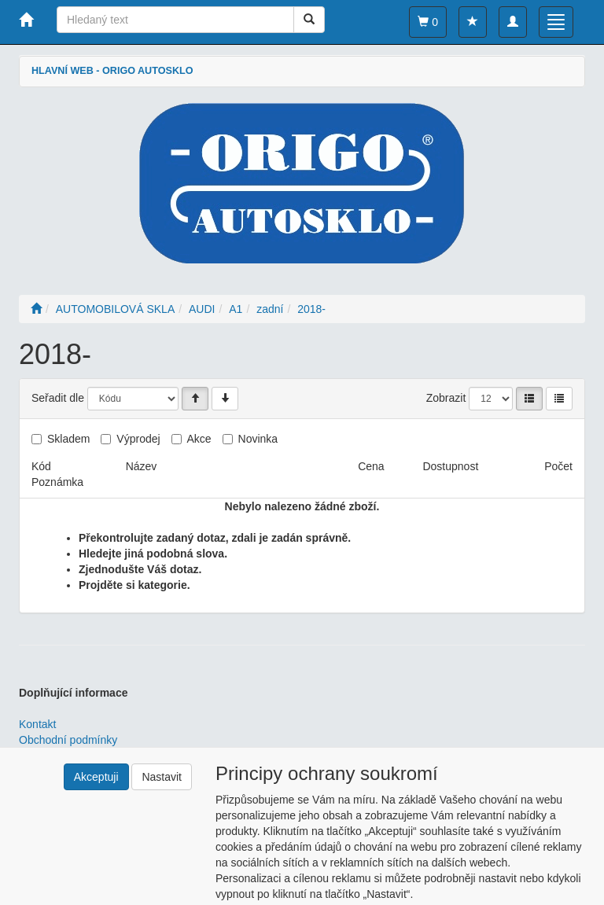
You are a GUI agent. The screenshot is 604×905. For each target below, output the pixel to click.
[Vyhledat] (309, 19)
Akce (199, 438)
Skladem (68, 438)
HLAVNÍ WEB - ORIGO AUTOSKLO (112, 70)
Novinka (258, 438)
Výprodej (138, 438)
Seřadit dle (57, 398)
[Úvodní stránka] (36, 309)
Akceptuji (96, 777)
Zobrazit (446, 398)
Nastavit (162, 777)
